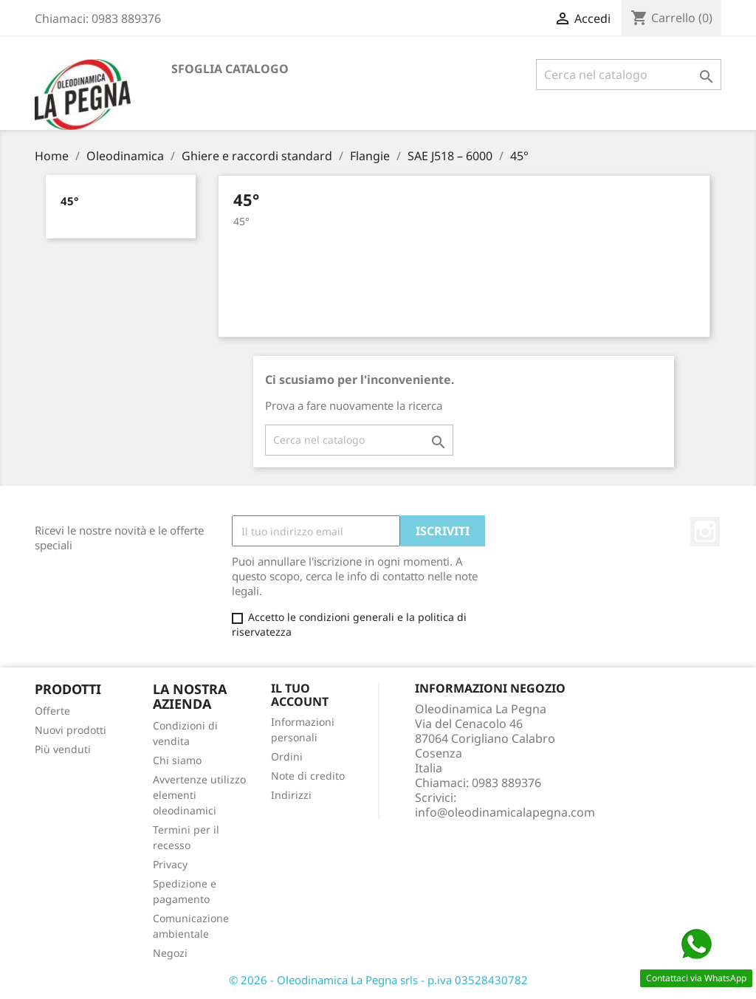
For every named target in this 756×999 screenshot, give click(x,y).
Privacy (170, 864)
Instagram (705, 531)
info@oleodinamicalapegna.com (505, 812)
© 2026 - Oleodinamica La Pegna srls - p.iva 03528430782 (378, 979)
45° (69, 200)
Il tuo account (300, 695)
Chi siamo (177, 760)
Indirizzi (291, 795)
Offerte (52, 711)
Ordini (287, 756)
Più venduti (63, 749)
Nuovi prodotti (70, 730)
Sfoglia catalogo (230, 69)
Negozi (170, 953)
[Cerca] (628, 74)
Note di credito (308, 776)
